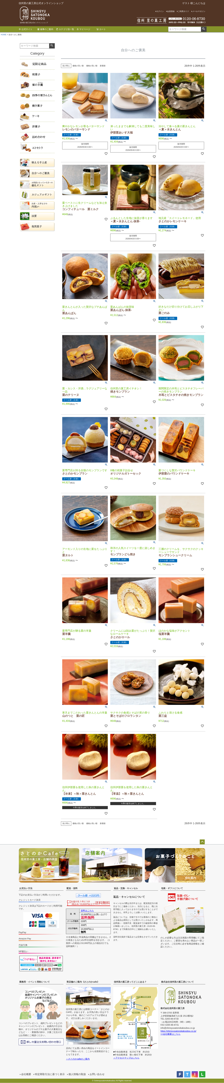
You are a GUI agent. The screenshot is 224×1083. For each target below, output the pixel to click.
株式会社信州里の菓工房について (177, 982)
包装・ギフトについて (172, 888)
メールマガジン (198, 11)
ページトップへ (202, 841)
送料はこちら (87, 910)
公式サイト (25, 29)
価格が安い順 (78, 66)
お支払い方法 (25, 888)
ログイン (160, 11)
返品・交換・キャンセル (126, 888)
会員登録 (171, 11)
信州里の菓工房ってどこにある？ (130, 982)
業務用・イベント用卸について (34, 982)
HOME (3, 35)
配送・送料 (72, 888)
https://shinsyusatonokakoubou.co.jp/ (178, 1031)
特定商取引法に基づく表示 (50, 1074)
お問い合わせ (97, 1074)
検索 (203, 29)
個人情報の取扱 (77, 1074)
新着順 (102, 66)
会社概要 (26, 1074)
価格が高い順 (91, 66)
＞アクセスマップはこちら (126, 1058)
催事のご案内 (45, 29)
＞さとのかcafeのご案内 (78, 1059)
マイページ (83, 29)
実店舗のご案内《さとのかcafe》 (83, 982)
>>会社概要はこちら (170, 1034)
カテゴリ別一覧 (65, 29)
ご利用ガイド (183, 11)
